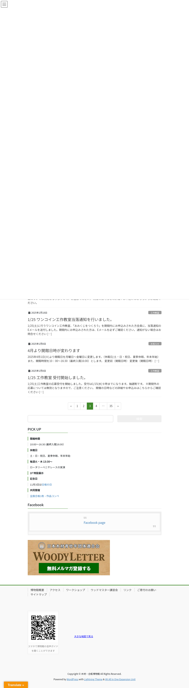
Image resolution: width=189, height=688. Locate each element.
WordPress (72, 679)
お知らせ (155, 343)
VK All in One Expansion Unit (120, 679)
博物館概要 (37, 590)
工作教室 (155, 312)
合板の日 (47, 484)
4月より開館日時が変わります (54, 350)
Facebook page (94, 522)
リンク (127, 590)
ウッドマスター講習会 (104, 590)
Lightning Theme (93, 679)
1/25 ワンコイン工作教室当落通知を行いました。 (71, 319)
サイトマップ (39, 594)
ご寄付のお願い (146, 590)
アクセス (55, 590)
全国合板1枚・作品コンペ (44, 496)
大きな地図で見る (83, 636)
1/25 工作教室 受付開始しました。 (58, 377)
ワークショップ (75, 590)
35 (111, 407)
